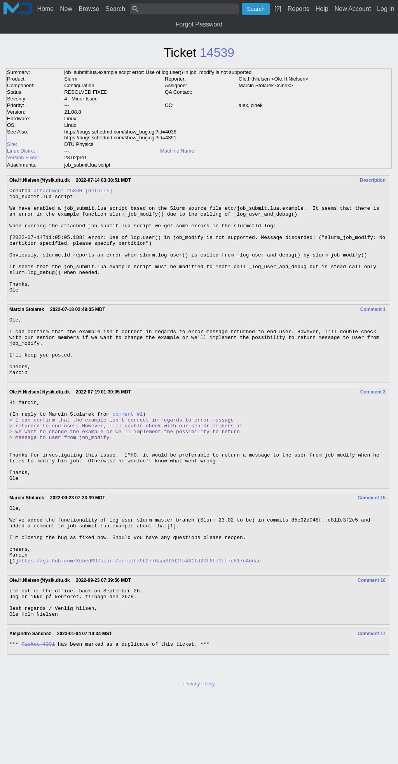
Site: (12, 144)
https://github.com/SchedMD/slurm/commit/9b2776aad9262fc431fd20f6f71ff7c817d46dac (139, 621)
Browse (89, 8)
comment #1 (127, 449)
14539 (217, 53)
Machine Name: (178, 151)
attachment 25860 (57, 191)
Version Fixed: (23, 157)
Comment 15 (372, 547)
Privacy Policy (199, 751)
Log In (385, 8)
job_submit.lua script (87, 165)
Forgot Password (199, 24)
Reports (298, 8)
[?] (277, 8)
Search (116, 8)
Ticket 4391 (38, 711)
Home (45, 8)
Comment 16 (372, 641)
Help (322, 8)
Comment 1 (373, 330)
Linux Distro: (21, 151)
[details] (98, 191)
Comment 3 (373, 424)
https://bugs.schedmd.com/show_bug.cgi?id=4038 (120, 132)
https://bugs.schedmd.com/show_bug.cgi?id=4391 (120, 138)
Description (373, 180)
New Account (353, 8)
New (66, 8)
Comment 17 (372, 700)
